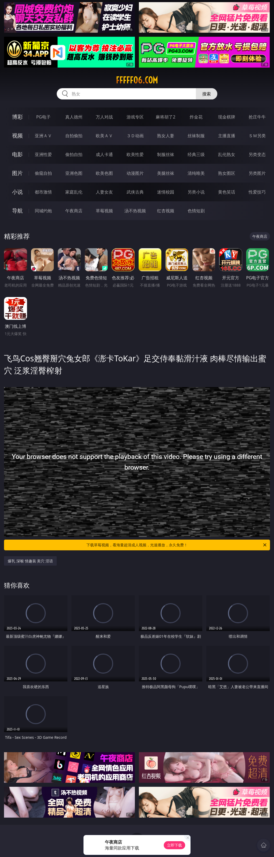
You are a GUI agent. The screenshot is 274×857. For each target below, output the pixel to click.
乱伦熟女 (226, 154)
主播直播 (226, 136)
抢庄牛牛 (257, 117)
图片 (17, 173)
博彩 (17, 116)
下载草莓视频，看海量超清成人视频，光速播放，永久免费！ (176, 545)
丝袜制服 (196, 136)
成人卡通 (104, 154)
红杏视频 (165, 211)
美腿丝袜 (165, 173)
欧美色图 (104, 173)
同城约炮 (43, 211)
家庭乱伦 (73, 192)
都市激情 (43, 192)
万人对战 (104, 117)
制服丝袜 (165, 154)
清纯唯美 (196, 173)
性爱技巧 (257, 192)
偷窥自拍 (43, 173)
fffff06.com (137, 80)
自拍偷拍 (73, 136)
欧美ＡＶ (104, 136)
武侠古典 (135, 192)
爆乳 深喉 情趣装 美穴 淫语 (30, 560)
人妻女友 (104, 192)
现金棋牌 (226, 117)
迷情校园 (165, 192)
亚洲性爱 (43, 154)
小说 (17, 191)
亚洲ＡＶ (43, 136)
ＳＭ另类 (257, 136)
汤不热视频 (135, 211)
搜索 (206, 94)
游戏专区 (135, 117)
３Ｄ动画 (135, 136)
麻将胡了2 (165, 117)
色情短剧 (196, 211)
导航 (17, 210)
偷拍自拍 (73, 154)
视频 (17, 135)
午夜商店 (73, 211)
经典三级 (196, 154)
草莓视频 (104, 211)
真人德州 (73, 117)
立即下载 (174, 845)
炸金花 (196, 117)
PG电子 (43, 117)
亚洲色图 (73, 173)
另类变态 (257, 154)
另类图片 (257, 173)
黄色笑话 (226, 192)
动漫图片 (135, 173)
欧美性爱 (135, 154)
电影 (17, 154)
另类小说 (196, 192)
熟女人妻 (165, 136)
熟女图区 (226, 173)
